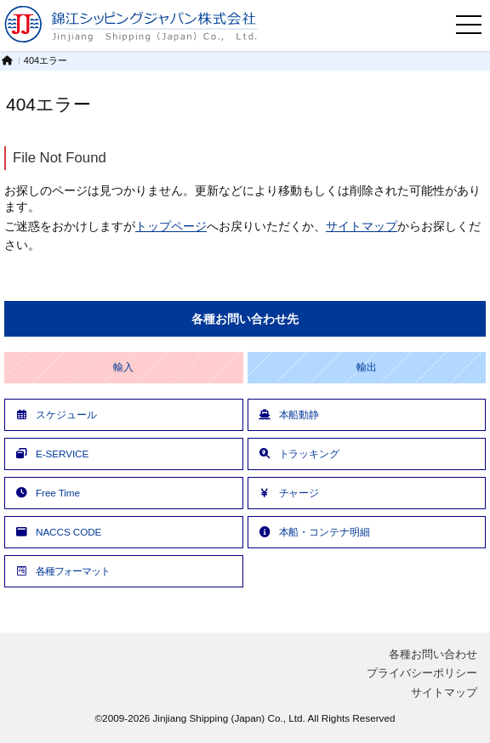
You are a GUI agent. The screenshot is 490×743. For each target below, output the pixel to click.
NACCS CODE (57, 531)
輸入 (123, 367)
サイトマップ (361, 226)
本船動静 (288, 414)
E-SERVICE (51, 453)
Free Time (47, 492)
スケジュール (55, 414)
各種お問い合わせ (433, 654)
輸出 (366, 367)
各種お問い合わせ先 (244, 319)
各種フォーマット (62, 570)
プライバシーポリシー (422, 672)
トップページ (171, 226)
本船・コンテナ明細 (313, 531)
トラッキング (298, 453)
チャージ (288, 492)
